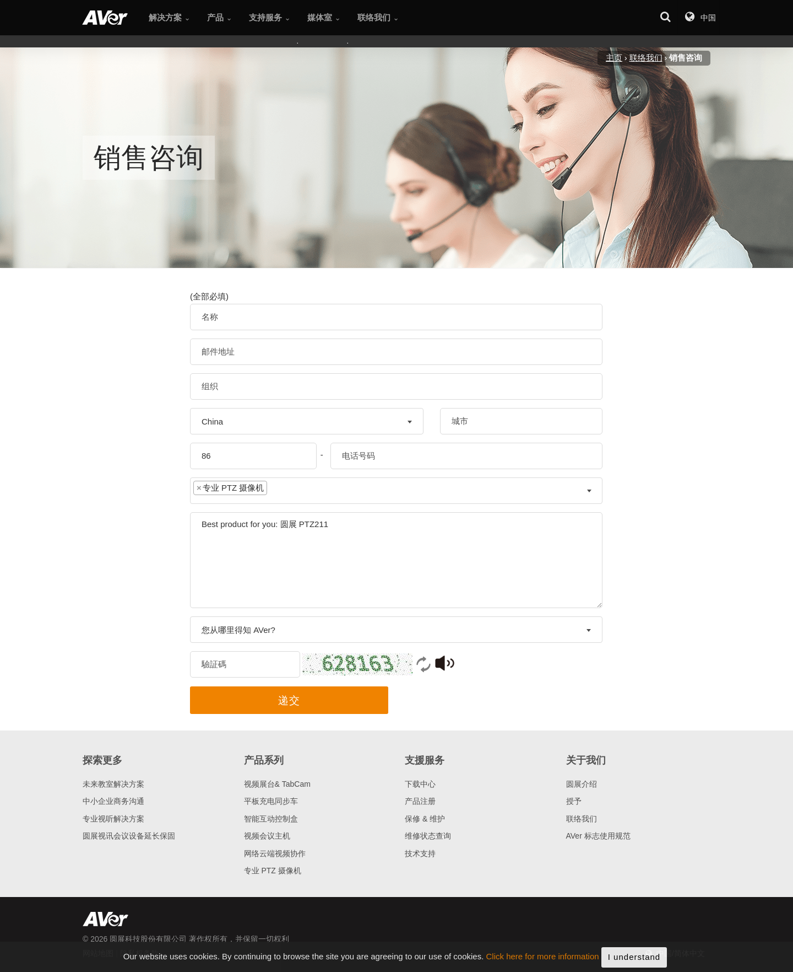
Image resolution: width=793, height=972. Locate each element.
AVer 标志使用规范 (598, 835)
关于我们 (586, 760)
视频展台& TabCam (277, 784)
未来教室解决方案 (113, 784)
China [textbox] (212, 421)
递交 (289, 700)
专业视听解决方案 (113, 818)
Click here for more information (542, 965)
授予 (574, 801)
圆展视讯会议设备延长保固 (129, 835)
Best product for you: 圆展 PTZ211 (396, 560)
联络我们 (581, 818)
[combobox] (306, 421)
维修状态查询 (428, 835)
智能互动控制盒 (271, 818)
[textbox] (278, 490)
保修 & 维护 (425, 818)
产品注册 (420, 801)
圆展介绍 (581, 784)
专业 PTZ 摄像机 (272, 870)
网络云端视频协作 (275, 853)
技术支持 (420, 853)
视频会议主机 (267, 835)
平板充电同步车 (271, 801)
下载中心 (420, 784)
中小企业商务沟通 (113, 801)
